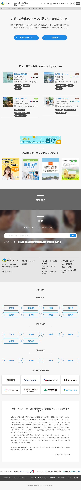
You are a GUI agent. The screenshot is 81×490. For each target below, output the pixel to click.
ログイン (72, 3)
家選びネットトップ (27, 38)
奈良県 (11, 341)
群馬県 (51, 315)
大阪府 (11, 334)
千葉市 (43, 242)
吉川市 (36, 242)
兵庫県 (31, 334)
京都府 (51, 334)
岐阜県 (31, 360)
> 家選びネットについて (63, 454)
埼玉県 (70, 308)
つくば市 (50, 242)
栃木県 (31, 315)
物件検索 (55, 38)
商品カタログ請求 (67, 267)
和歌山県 (31, 341)
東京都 (11, 308)
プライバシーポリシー (20, 478)
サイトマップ (74, 478)
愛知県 (11, 360)
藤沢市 (21, 242)
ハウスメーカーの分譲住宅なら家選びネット (14, 8)
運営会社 (33, 478)
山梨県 (70, 315)
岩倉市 (58, 242)
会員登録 (78, 3)
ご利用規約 (6, 478)
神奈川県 (31, 308)
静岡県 (70, 360)
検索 (73, 235)
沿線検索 (55, 3)
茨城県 (11, 315)
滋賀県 (70, 334)
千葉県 (51, 308)
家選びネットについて (19, 5)
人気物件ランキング (68, 261)
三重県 (51, 360)
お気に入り (64, 3)
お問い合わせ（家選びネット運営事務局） (53, 478)
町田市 (28, 242)
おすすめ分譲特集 (67, 264)
